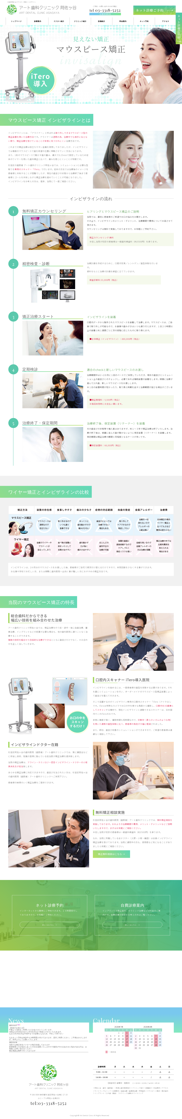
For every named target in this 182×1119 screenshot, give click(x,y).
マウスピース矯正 (153, 1091)
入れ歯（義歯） (112, 1093)
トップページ (16, 21)
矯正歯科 (165, 1091)
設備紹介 (101, 21)
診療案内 (37, 21)
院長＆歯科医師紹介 (123, 1088)
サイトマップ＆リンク (103, 1091)
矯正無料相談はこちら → (115, 854)
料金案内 (123, 21)
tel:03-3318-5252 (48, 1103)
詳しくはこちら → (49, 925)
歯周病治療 (133, 1091)
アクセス (165, 21)
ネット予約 (144, 21)
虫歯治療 (124, 1091)
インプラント (99, 1093)
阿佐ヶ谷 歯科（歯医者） (104, 1088)
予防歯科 (142, 1091)
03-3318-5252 (105, 10)
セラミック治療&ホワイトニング (131, 1093)
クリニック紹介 (80, 21)
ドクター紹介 (59, 21)
